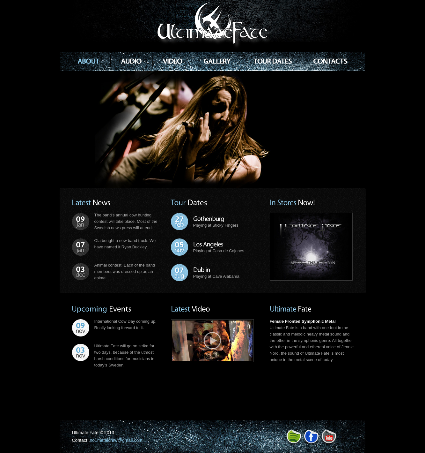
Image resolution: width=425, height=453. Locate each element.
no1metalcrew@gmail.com (116, 440)
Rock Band (215, 26)
